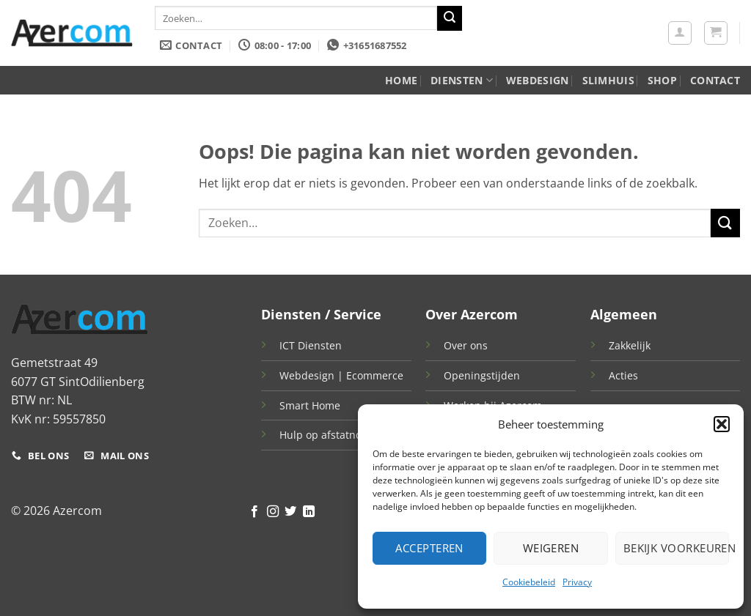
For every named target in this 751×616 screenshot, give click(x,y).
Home (401, 80)
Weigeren (551, 548)
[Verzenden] (449, 18)
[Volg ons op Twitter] (290, 512)
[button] (721, 424)
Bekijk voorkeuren (676, 548)
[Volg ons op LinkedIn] (309, 512)
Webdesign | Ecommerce (341, 375)
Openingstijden (482, 375)
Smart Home (309, 405)
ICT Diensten (310, 345)
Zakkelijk (630, 345)
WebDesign (537, 80)
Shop (662, 80)
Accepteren (429, 548)
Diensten (462, 80)
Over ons (466, 345)
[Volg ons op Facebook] (254, 512)
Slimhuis (608, 80)
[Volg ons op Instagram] (273, 512)
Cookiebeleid (528, 582)
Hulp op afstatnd (320, 435)
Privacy (577, 582)
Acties (623, 375)
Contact (715, 80)
